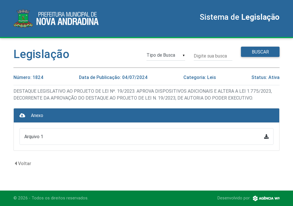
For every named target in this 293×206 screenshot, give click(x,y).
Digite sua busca (210, 56)
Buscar (260, 52)
